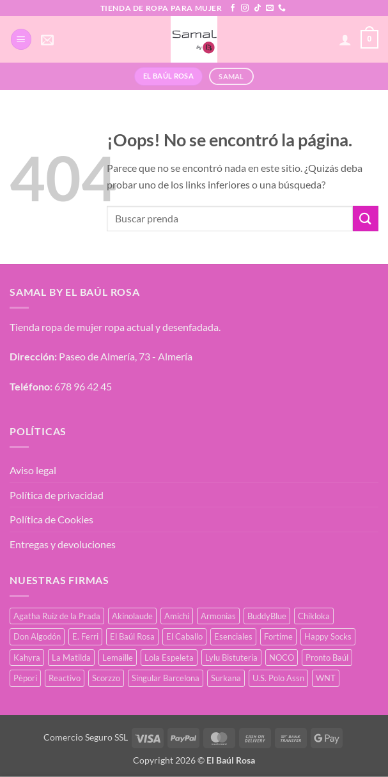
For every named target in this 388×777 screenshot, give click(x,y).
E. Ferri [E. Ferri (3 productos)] (85, 636)
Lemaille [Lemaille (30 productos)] (117, 657)
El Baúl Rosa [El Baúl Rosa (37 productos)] (132, 636)
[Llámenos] (282, 8)
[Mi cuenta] (345, 40)
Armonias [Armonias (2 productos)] (218, 616)
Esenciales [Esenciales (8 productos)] (233, 636)
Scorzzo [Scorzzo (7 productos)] (106, 678)
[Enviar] (365, 218)
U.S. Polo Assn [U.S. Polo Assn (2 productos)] (278, 678)
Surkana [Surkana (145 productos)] (226, 678)
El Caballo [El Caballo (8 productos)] (184, 636)
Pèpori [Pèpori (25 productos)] (25, 678)
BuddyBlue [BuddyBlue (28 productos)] (266, 616)
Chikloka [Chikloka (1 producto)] (314, 616)
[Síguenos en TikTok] (257, 8)
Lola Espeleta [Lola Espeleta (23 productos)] (169, 657)
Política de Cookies (51, 519)
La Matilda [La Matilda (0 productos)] (71, 657)
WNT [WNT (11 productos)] (326, 678)
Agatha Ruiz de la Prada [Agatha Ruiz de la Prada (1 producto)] (56, 616)
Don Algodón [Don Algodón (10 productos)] (37, 636)
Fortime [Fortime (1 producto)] (278, 636)
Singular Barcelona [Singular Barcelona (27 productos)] (165, 678)
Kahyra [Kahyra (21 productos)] (26, 657)
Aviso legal (33, 470)
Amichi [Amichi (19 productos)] (176, 616)
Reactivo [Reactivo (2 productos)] (65, 678)
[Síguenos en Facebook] (233, 8)
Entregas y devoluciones (63, 544)
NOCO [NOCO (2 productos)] (281, 657)
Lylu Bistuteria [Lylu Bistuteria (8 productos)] (231, 657)
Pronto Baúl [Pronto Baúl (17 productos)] (327, 657)
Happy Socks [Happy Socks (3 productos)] (328, 636)
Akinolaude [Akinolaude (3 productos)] (132, 616)
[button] (21, 39)
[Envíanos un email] (270, 8)
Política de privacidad (57, 495)
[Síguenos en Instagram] (245, 8)
